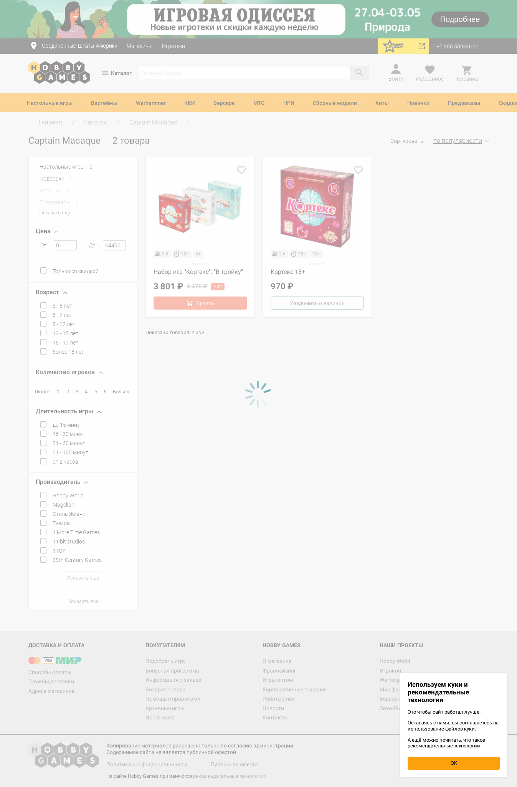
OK (454, 763)
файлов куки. (460, 729)
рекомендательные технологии (444, 746)
